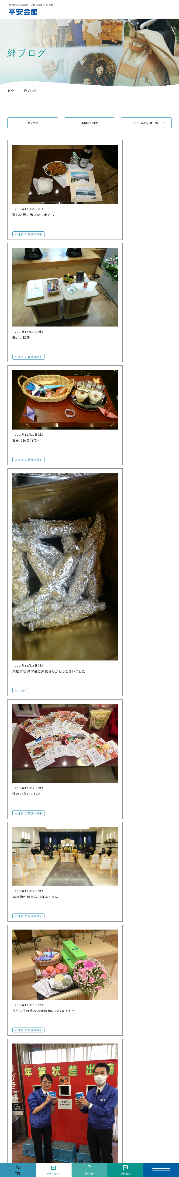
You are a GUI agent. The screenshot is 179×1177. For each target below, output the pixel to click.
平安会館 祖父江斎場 (108, 1072)
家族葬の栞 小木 (64, 1076)
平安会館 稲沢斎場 (107, 1066)
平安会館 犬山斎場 (107, 1046)
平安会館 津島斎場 (148, 1040)
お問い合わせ (54, 1170)
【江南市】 (55, 994)
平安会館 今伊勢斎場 (26, 1055)
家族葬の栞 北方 (22, 1085)
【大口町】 (96, 994)
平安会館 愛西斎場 (148, 1000)
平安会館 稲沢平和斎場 (110, 1078)
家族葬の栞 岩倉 (64, 1038)
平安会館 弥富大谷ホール (153, 1059)
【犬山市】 (96, 1040)
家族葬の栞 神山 (22, 1097)
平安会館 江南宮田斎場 (69, 1006)
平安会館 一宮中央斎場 (27, 1000)
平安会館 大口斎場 (107, 1000)
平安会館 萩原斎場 (24, 1048)
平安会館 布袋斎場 (66, 1012)
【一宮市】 (14, 994)
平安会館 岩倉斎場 (66, 1032)
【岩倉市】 (55, 1026)
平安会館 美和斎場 (148, 1020)
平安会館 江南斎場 (66, 1000)
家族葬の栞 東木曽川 (26, 1042)
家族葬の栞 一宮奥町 (26, 1067)
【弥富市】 (138, 1053)
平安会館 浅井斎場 (24, 1073)
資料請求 (89, 1170)
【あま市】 (137, 1014)
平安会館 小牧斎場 (66, 1058)
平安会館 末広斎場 (24, 1079)
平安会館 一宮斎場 (24, 1006)
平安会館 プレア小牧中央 (70, 1070)
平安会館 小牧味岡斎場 (69, 1064)
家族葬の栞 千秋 (22, 1091)
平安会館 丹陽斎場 (24, 1061)
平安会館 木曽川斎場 (26, 1030)
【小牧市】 (55, 1052)
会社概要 (160, 1122)
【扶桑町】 (96, 1014)
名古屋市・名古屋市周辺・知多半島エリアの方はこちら (76, 1110)
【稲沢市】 (96, 1059)
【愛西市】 (138, 994)
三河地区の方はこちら (133, 1110)
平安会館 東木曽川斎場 (27, 1036)
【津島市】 (138, 1034)
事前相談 (125, 1170)
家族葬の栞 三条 (22, 1024)
